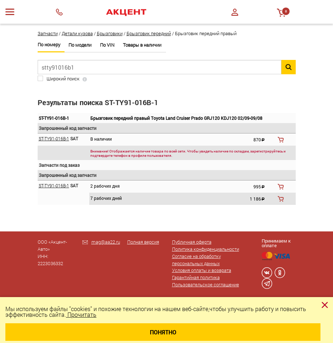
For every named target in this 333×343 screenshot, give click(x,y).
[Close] (325, 305)
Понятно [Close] (163, 332)
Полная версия (143, 242)
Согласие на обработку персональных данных (196, 260)
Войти (234, 12)
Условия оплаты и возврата (201, 270)
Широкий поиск (63, 78)
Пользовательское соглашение (205, 284)
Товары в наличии (142, 45)
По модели (79, 45)
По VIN (107, 45)
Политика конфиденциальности (205, 249)
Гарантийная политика (196, 277)
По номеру (49, 44)
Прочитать (81, 314)
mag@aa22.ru (105, 242)
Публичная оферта (191, 242)
